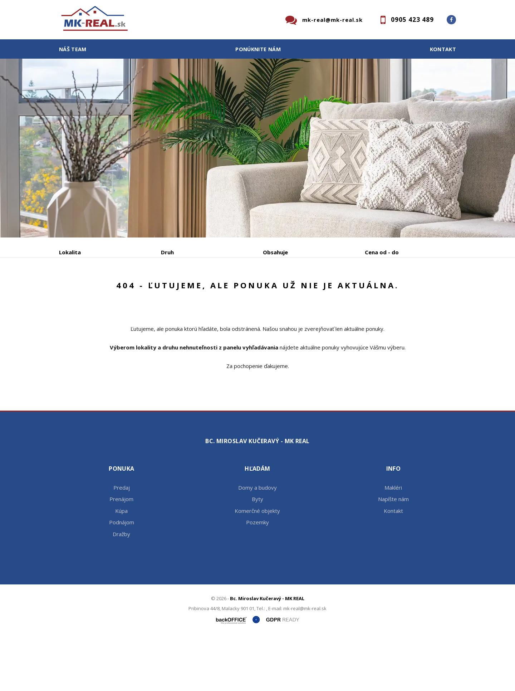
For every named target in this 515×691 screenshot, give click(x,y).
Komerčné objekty (257, 565)
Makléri (393, 541)
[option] (257, 148)
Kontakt (443, 49)
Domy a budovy (257, 541)
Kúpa (166, 289)
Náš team (73, 49)
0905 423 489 (412, 19)
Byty (257, 553)
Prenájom (125, 289)
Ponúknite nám (258, 49)
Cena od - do (382, 252)
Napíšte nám (393, 553)
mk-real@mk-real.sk (332, 19)
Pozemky (257, 576)
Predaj (81, 289)
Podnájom (208, 289)
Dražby (121, 588)
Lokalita (70, 252)
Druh (167, 252)
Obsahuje (275, 252)
